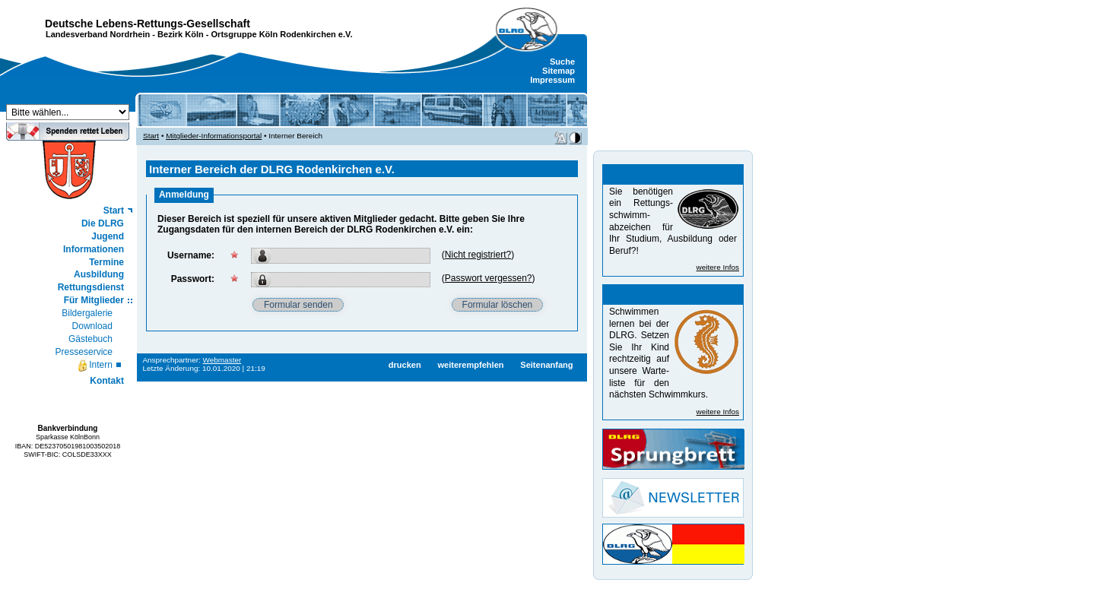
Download (92, 326)
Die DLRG (102, 223)
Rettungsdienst (91, 287)
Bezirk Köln (180, 34)
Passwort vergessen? (488, 278)
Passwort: (192, 279)
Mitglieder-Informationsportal (214, 135)
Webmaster (222, 360)
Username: (190, 255)
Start (113, 210)
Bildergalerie (87, 313)
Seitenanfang (546, 364)
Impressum (552, 79)
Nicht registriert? (478, 254)
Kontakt (107, 380)
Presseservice (84, 352)
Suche (562, 61)
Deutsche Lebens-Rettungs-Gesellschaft (147, 23)
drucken (405, 364)
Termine (106, 262)
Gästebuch (90, 339)
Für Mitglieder (94, 300)
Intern (95, 365)
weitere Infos (718, 267)
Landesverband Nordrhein (98, 34)
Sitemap (558, 70)
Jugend (107, 236)
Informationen (93, 249)
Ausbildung (99, 274)
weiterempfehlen (470, 364)
